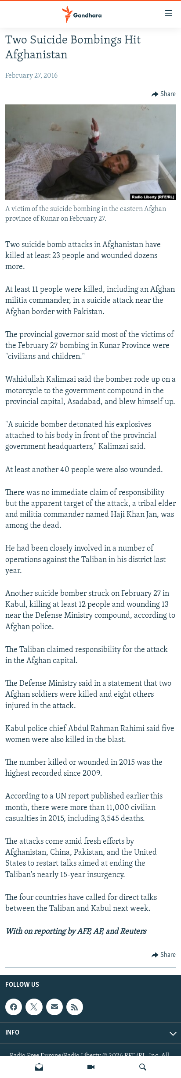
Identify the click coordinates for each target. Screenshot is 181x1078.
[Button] (164, 94)
